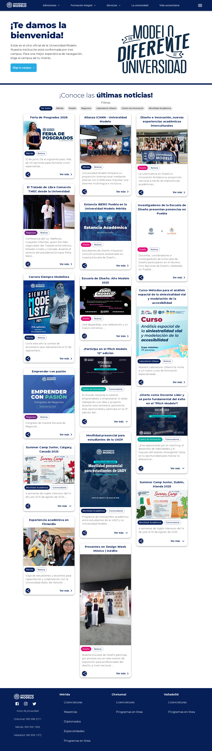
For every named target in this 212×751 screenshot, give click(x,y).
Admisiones (51, 5)
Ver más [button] (121, 422)
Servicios (114, 5)
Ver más (66, 174)
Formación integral (83, 5)
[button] (45, 108)
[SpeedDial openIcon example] (28, 174)
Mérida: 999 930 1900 (28, 727)
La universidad (139, 5)
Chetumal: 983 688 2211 (28, 719)
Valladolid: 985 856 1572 (28, 735)
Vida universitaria (169, 5)
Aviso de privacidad (28, 711)
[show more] (127, 422)
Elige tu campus (24, 67)
